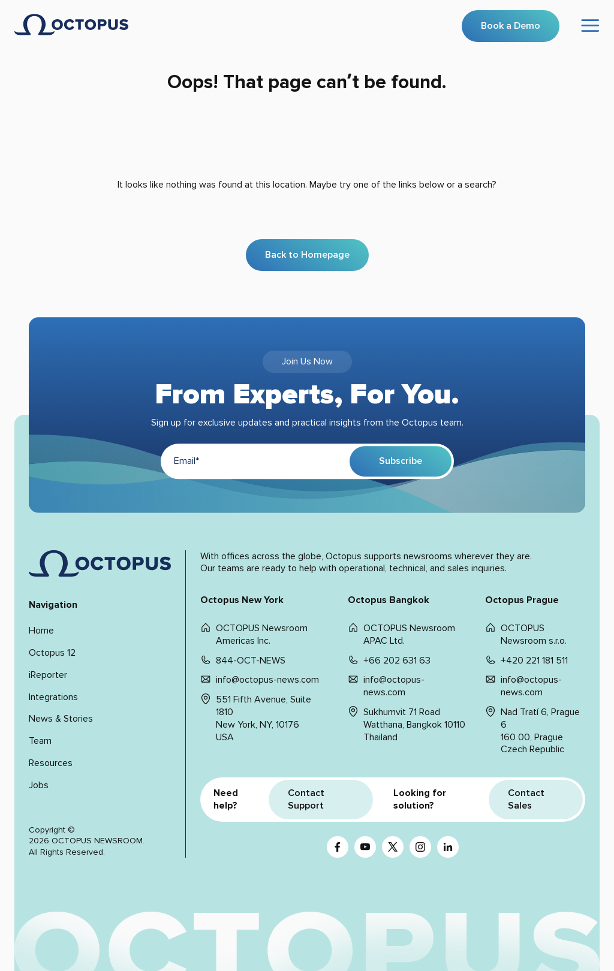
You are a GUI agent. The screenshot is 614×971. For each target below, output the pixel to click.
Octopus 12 (52, 653)
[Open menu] (590, 26)
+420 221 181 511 (534, 661)
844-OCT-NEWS (250, 661)
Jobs (39, 785)
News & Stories (61, 719)
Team (40, 741)
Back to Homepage (307, 255)
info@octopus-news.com (267, 680)
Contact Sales (526, 799)
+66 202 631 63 (397, 661)
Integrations (53, 697)
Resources (51, 763)
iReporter (48, 675)
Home (41, 631)
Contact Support (306, 799)
